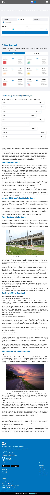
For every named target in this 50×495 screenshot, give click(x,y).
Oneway (13, 53)
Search (25, 32)
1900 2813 (6, 483)
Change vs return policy (43, 474)
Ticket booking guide (42, 469)
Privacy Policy (41, 467)
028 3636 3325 (8, 487)
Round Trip (36, 53)
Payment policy (41, 471)
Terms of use (41, 465)
